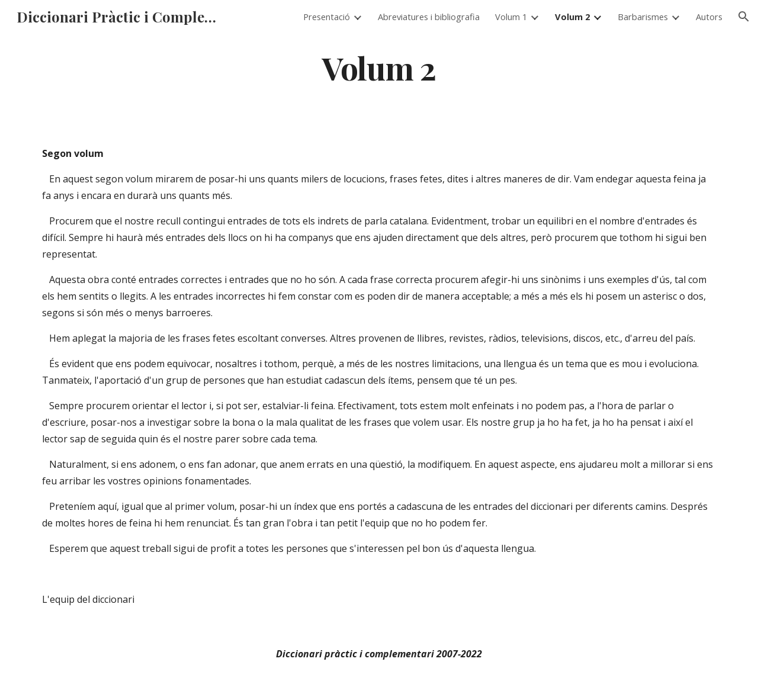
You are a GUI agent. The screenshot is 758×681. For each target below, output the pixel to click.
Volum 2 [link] (572, 17)
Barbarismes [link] (643, 17)
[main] (379, 67)
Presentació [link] (326, 17)
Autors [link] (709, 17)
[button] (744, 16)
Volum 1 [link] (511, 17)
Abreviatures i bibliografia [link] (429, 17)
